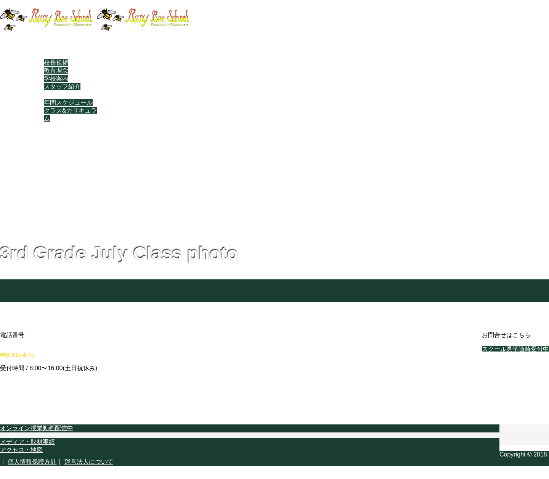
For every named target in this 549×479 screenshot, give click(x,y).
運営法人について (88, 461)
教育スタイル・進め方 (59, 126)
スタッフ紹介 (62, 86)
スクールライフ (50, 94)
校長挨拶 (56, 62)
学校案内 (56, 78)
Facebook (42, 158)
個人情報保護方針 (32, 461)
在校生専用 (44, 150)
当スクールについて (56, 54)
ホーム (38, 46)
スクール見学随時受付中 (515, 349)
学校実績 (41, 134)
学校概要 (41, 142)
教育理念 (56, 70)
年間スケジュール (68, 102)
